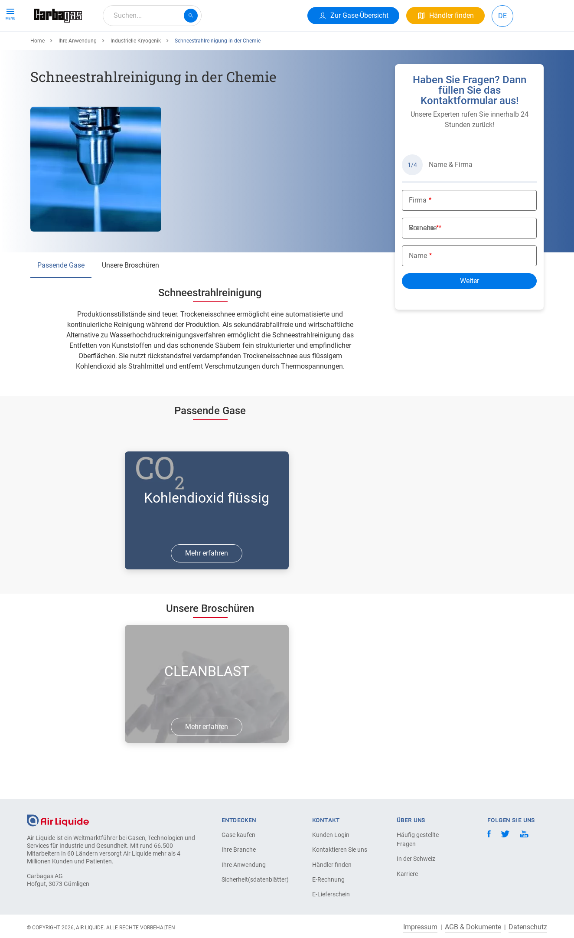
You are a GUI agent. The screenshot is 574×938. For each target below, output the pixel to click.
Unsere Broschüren (130, 297)
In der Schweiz (416, 858)
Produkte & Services (67, 46)
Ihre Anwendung (136, 46)
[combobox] (152, 15)
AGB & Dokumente (473, 927)
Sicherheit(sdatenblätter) (252, 879)
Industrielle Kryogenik (136, 72)
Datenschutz (528, 927)
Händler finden (332, 864)
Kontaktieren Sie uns (339, 849)
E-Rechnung (328, 879)
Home (37, 72)
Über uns (225, 46)
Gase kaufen (238, 834)
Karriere (187, 46)
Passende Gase (61, 297)
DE (502, 16)
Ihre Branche (239, 849)
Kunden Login (330, 834)
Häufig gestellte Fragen (418, 839)
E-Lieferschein (331, 894)
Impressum (420, 927)
